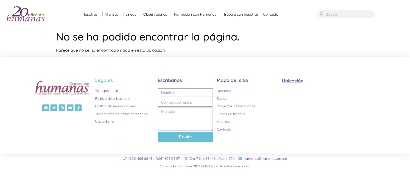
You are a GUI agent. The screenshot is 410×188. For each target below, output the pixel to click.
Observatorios (156, 14)
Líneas (132, 14)
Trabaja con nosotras (241, 14)
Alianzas (113, 14)
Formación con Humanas (196, 14)
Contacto (270, 14)
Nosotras (91, 14)
